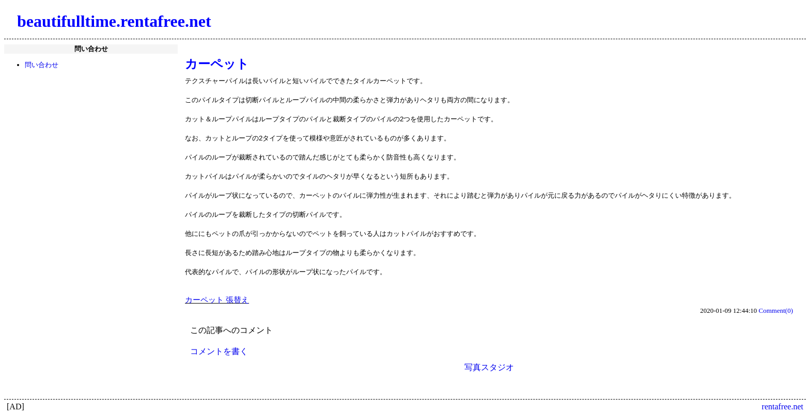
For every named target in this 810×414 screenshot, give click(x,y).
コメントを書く (219, 351)
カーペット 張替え (217, 300)
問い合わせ (41, 65)
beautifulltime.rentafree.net (114, 21)
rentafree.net (782, 406)
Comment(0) (776, 310)
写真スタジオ (489, 367)
